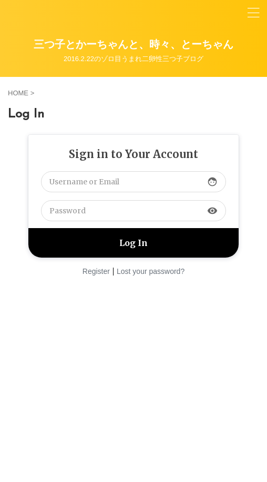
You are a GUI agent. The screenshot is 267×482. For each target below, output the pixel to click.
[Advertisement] (133, 380)
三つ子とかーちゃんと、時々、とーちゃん (133, 45)
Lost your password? (150, 271)
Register (96, 271)
